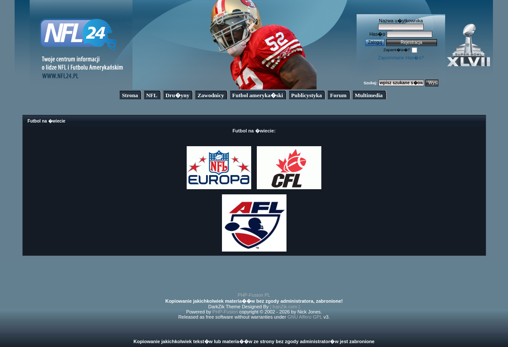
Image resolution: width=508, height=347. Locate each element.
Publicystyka (306, 95)
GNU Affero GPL (304, 316)
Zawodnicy (210, 95)
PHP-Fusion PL (254, 295)
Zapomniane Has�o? (401, 57)
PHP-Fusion (225, 311)
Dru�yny (178, 95)
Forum (338, 95)
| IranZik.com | (285, 306)
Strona (130, 95)
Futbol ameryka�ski (257, 95)
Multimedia (369, 95)
